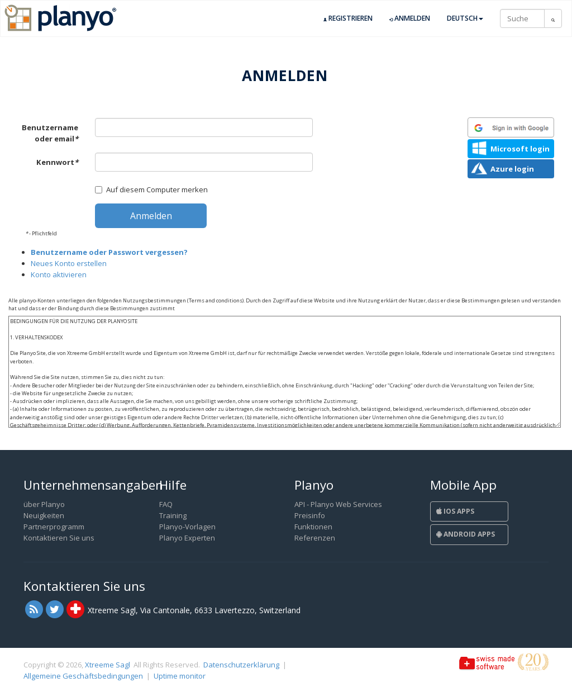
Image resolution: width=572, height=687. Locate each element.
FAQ (166, 504)
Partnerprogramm (53, 527)
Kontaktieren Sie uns (58, 538)
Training (173, 515)
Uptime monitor (180, 676)
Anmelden (409, 18)
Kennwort (57, 162)
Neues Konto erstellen (69, 263)
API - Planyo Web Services (338, 504)
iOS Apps (455, 511)
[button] (511, 127)
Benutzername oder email (50, 133)
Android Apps (465, 534)
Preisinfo (309, 515)
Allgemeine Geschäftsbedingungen (83, 676)
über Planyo (44, 504)
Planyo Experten (187, 538)
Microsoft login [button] (520, 149)
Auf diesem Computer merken (151, 189)
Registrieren (348, 18)
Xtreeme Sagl (107, 665)
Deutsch (465, 18)
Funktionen (313, 527)
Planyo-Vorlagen (187, 527)
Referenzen (314, 538)
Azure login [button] (512, 169)
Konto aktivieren (59, 274)
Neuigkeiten (43, 515)
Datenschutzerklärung (241, 665)
